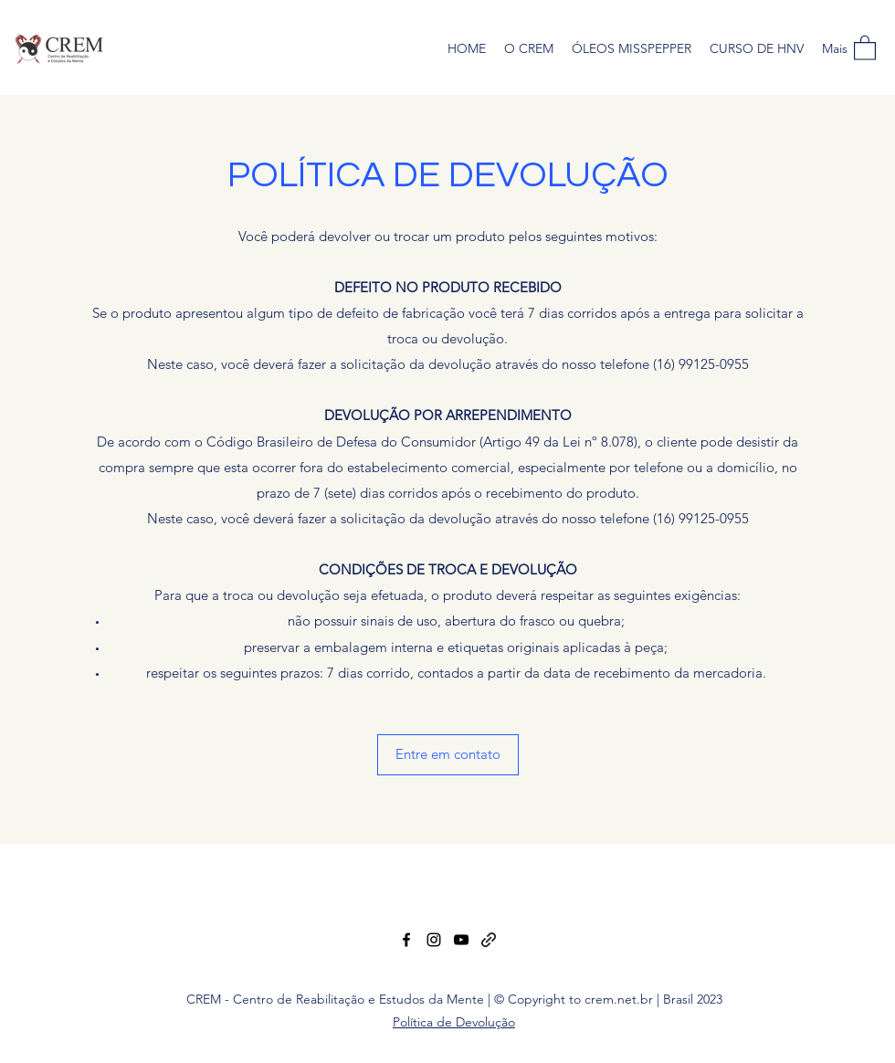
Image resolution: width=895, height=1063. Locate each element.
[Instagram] (434, 940)
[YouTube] (461, 940)
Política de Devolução (454, 1022)
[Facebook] (406, 940)
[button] (865, 47)
